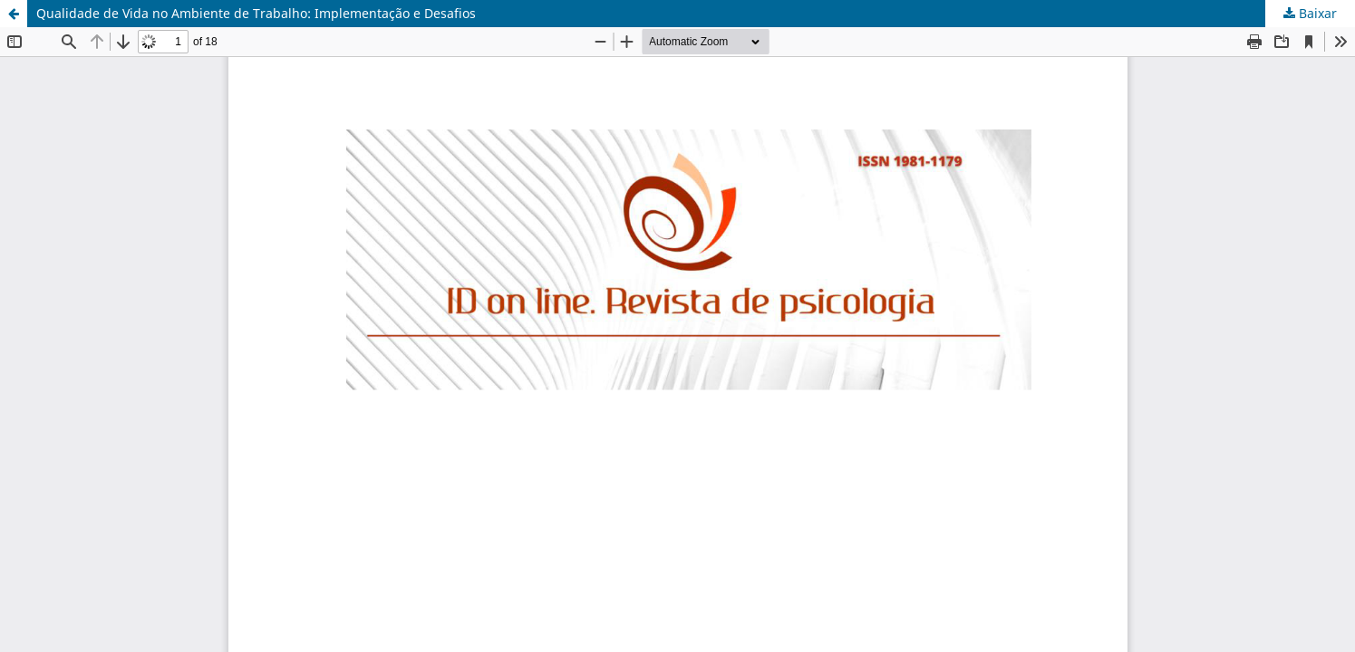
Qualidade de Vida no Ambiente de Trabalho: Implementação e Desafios (256, 13)
